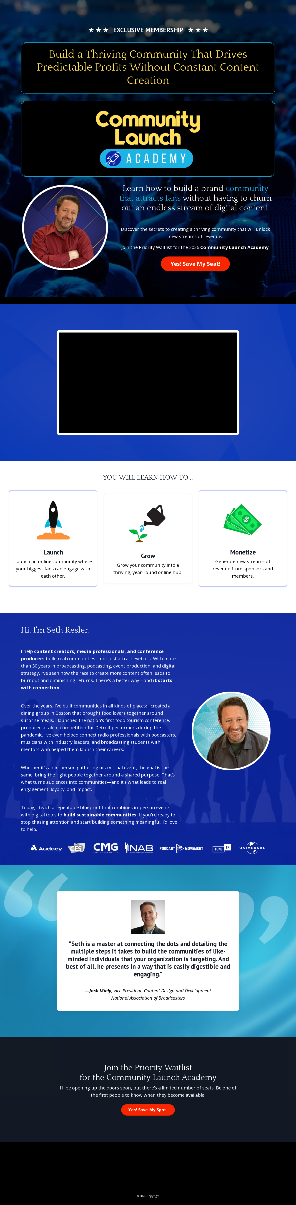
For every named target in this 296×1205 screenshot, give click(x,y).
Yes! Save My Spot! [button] (148, 1109)
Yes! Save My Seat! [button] (196, 263)
